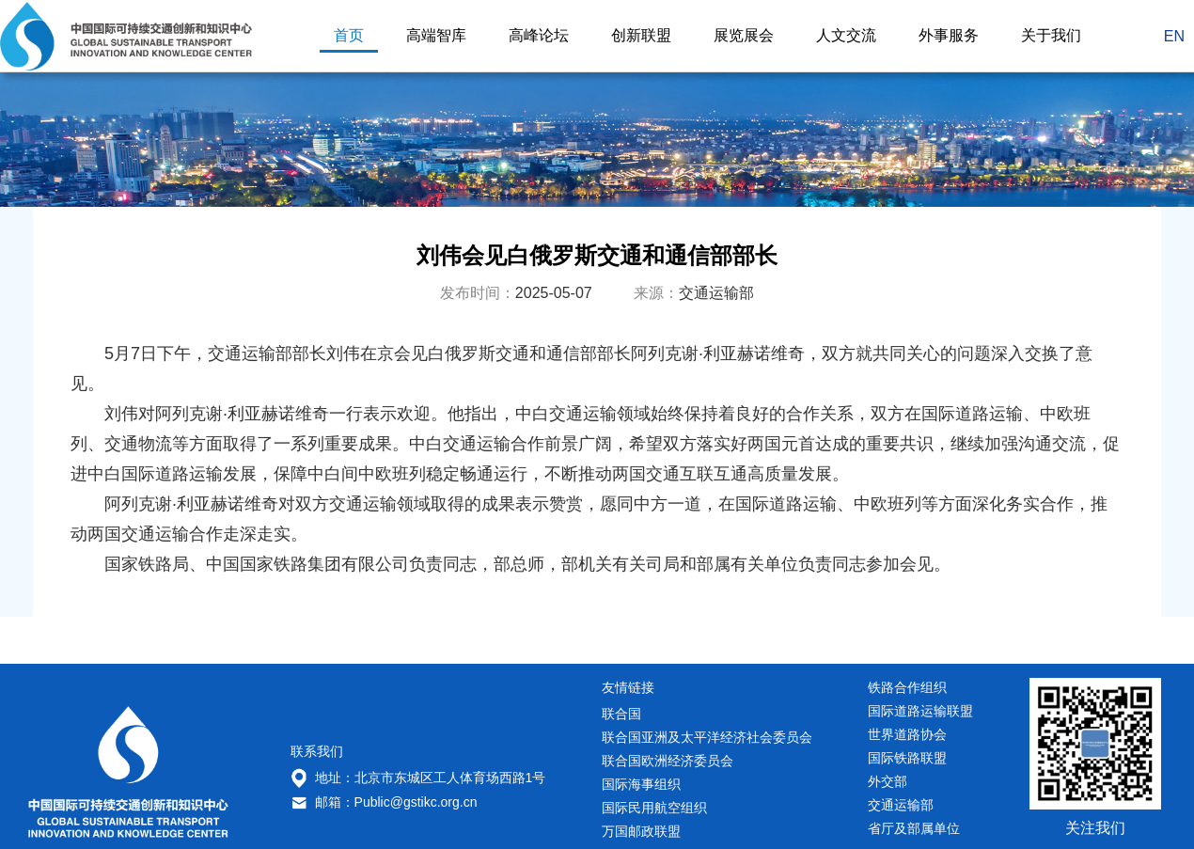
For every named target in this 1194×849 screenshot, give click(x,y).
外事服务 (949, 35)
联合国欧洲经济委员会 (667, 760)
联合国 (621, 713)
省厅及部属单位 (914, 828)
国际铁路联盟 (907, 757)
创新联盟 (641, 35)
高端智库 (436, 35)
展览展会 (744, 35)
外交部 (887, 781)
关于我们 (1051, 35)
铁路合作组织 (907, 687)
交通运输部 (901, 804)
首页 (349, 35)
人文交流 (846, 35)
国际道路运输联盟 (920, 710)
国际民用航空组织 (654, 807)
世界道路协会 (907, 734)
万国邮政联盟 (641, 831)
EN (1174, 36)
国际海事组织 (641, 784)
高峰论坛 (539, 35)
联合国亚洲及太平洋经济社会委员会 (707, 737)
